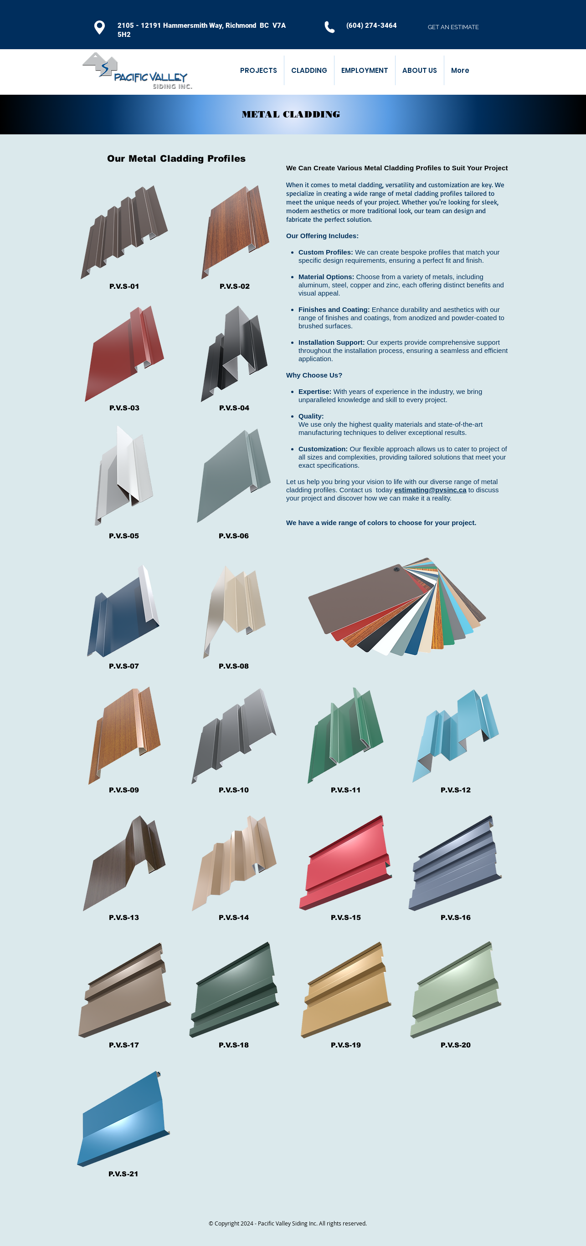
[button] (309, 70)
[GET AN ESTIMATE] (453, 27)
